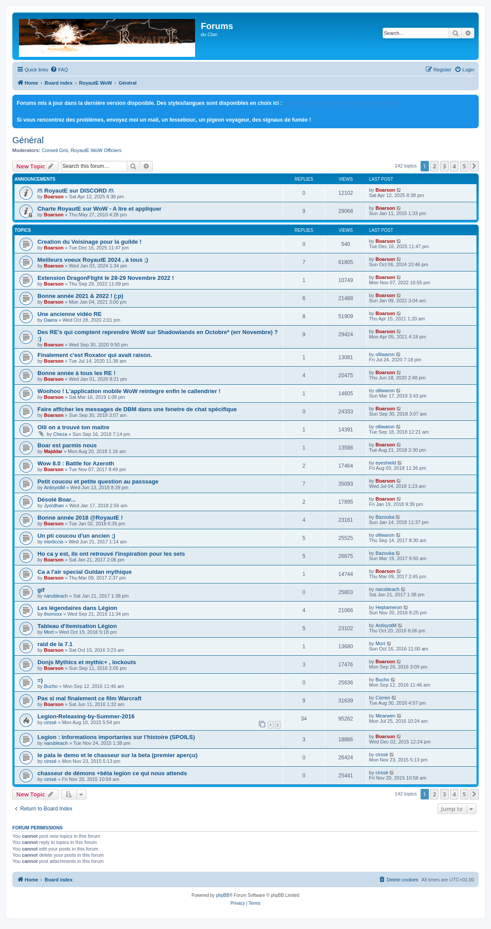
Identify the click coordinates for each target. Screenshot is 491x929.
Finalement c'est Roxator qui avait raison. (94, 355)
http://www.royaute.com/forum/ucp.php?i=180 (341, 103)
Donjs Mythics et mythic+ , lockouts (86, 662)
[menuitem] (59, 69)
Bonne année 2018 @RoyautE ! (80, 517)
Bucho (51, 686)
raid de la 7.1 (55, 644)
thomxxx (53, 614)
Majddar (53, 451)
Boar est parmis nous (67, 445)
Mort (49, 632)
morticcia (53, 541)
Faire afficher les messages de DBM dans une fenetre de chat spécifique (137, 409)
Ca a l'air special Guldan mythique (84, 572)
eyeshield (386, 462)
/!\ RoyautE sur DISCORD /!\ (75, 190)
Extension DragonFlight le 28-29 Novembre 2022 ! (105, 278)
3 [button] (444, 166)
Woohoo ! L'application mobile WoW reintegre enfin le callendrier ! (129, 391)
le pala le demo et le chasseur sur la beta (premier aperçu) (117, 755)
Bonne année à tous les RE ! (76, 373)
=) (40, 680)
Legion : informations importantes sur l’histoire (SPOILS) (116, 737)
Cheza (60, 434)
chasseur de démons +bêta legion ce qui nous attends (112, 773)
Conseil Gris (55, 150)
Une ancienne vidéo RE (69, 314)
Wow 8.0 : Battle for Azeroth (75, 463)
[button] (474, 166)
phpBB (222, 895)
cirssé (50, 722)
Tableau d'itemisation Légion (77, 626)
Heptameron (389, 607)
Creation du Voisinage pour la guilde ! (89, 241)
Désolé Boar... (56, 499)
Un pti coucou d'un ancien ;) (76, 535)
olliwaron (385, 354)
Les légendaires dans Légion (77, 608)
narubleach (56, 595)
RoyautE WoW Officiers (96, 150)
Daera (50, 320)
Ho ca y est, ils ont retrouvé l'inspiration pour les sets (111, 553)
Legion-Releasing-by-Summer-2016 (86, 716)
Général (28, 140)
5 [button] (464, 166)
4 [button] (454, 166)
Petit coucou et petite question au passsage (98, 481)
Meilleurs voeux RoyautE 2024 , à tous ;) (92, 259)
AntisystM (54, 487)
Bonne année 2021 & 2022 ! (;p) (80, 296)
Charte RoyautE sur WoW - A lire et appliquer (99, 208)
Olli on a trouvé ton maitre (73, 427)
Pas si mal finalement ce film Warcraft (89, 698)
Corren (383, 697)
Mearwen (385, 715)
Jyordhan (54, 505)
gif (40, 590)
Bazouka (385, 517)
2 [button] (434, 166)
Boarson (54, 196)
